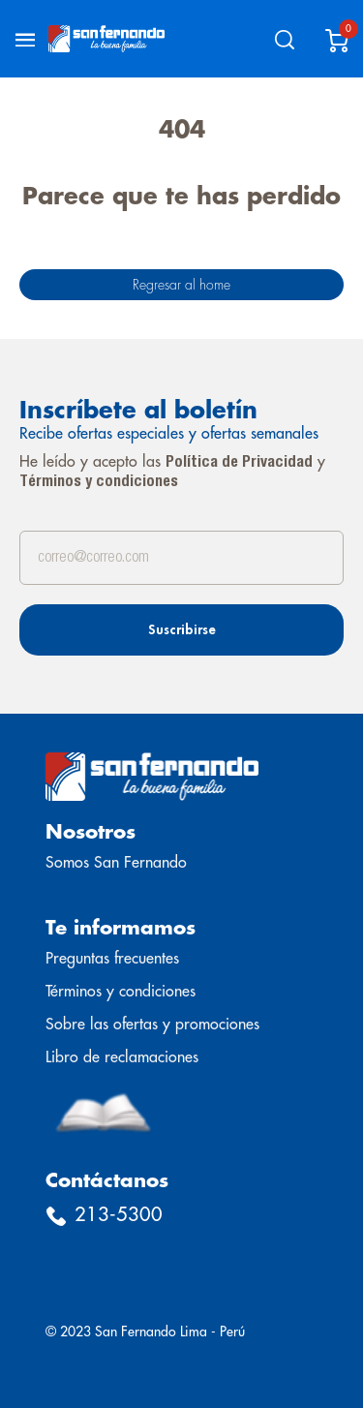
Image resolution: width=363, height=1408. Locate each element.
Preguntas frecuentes (112, 958)
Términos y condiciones (98, 482)
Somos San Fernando (116, 863)
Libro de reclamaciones (121, 1057)
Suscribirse (182, 629)
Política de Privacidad (239, 463)
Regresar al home (181, 284)
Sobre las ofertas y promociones (152, 1024)
